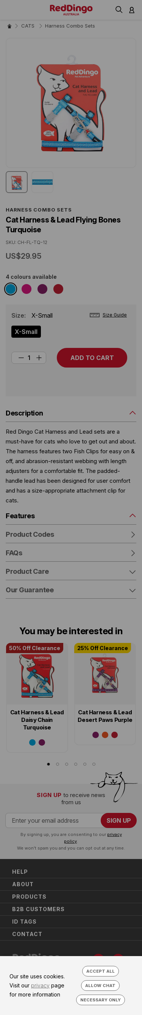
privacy (40, 985)
